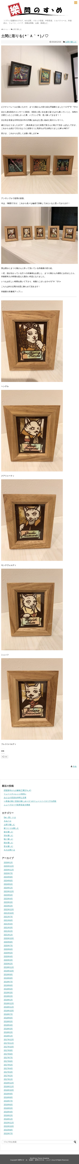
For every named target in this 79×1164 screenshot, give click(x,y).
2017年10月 (9, 1047)
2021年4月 (8, 924)
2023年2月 (8, 906)
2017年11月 (9, 1043)
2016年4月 (8, 1112)
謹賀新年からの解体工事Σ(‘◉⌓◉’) (17, 790)
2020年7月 (8, 946)
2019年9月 (8, 975)
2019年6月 (8, 985)
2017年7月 (8, 1058)
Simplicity (46, 1158)
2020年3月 (8, 960)
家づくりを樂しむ (11, 828)
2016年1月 (8, 1119)
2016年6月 (8, 1105)
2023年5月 (8, 895)
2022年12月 (9, 910)
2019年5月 (8, 989)
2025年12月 (9, 866)
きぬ (75, 766)
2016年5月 (8, 1108)
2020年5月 (8, 953)
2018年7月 (8, 1014)
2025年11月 (9, 870)
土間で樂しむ (71, 42)
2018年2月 (8, 1032)
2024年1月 (8, 888)
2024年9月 (8, 877)
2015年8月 (8, 1130)
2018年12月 (9, 1003)
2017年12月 (9, 1040)
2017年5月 (8, 1065)
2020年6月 (8, 949)
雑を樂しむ (8, 843)
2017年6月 (8, 1061)
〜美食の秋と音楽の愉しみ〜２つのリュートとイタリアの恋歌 (30, 801)
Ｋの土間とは (9, 850)
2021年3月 (8, 928)
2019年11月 (9, 967)
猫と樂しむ (8, 839)
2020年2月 (8, 964)
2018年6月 (8, 1018)
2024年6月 (8, 881)
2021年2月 (8, 931)
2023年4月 (8, 899)
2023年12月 (9, 891)
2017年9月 (8, 1050)
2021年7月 (8, 917)
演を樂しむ (8, 835)
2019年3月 (8, 993)
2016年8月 (8, 1097)
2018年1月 (8, 1036)
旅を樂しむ (8, 832)
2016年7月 (8, 1101)
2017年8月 (8, 1054)
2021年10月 (9, 913)
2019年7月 (8, 982)
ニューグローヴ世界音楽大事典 (17, 805)
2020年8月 (8, 942)
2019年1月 (8, 1000)
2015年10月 (9, 1126)
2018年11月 (9, 1007)
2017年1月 (8, 1079)
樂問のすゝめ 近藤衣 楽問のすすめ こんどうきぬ (36, 1160)
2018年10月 (9, 1011)
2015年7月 (8, 1134)
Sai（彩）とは (10, 817)
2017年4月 (8, 1068)
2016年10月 (9, 1090)
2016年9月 (8, 1094)
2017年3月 (8, 1072)
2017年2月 (8, 1076)
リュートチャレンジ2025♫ (15, 794)
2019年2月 (8, 996)
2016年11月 (9, 1087)
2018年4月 (8, 1025)
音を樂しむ (8, 846)
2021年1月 (8, 935)
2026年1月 (8, 863)
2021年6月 (8, 920)
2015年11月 (9, 1123)
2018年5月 (8, 1022)
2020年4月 (8, 956)
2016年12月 (9, 1083)
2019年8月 (8, 978)
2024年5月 (8, 884)
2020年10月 (9, 938)
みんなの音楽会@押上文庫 (15, 798)
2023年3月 (8, 902)
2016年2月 (8, 1115)
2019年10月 (9, 971)
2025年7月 (8, 873)
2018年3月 (8, 1029)
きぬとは (7, 821)
